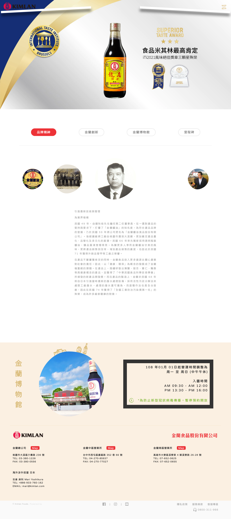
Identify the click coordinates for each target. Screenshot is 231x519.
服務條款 (197, 504)
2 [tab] (112, 103)
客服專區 (213, 504)
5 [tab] (133, 310)
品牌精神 (44, 132)
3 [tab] (119, 103)
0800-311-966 (205, 509)
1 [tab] (106, 103)
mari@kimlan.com (33, 486)
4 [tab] (126, 103)
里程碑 (189, 132)
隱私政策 (182, 504)
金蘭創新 (91, 132)
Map (35, 448)
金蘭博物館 (141, 132)
